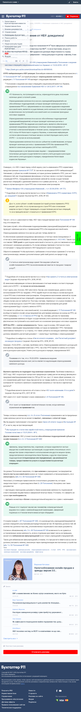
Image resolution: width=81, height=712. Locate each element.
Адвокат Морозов (19, 609)
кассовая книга (71, 550)
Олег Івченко (17, 619)
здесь (23, 683)
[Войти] (75, 2)
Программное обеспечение (12, 699)
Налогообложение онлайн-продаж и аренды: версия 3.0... (54, 569)
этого (39, 415)
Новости (32, 690)
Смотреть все (10, 639)
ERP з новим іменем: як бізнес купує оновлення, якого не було (39, 593)
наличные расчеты (24, 550)
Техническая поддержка (11, 707)
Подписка (72, 16)
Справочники (7, 696)
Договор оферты (8, 702)
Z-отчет (53, 550)
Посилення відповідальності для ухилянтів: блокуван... (36, 603)
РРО (63, 550)
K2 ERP (15, 590)
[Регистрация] (69, 2)
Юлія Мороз (16, 628)
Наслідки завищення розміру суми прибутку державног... (38, 612)
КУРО (59, 550)
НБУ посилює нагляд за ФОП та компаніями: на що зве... (37, 631)
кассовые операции (10, 550)
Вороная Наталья (41, 565)
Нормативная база (9, 693)
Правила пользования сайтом (13, 705)
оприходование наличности (40, 550)
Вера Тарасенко (18, 600)
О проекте (33, 693)
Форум (31, 699)
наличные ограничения (11, 552)
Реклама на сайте (36, 696)
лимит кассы (39, 552)
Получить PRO (7, 690)
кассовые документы (27, 552)
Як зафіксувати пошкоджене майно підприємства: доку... (37, 622)
